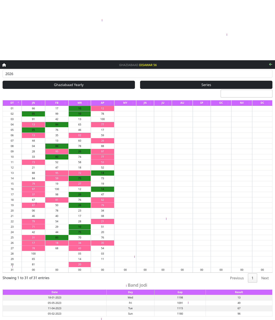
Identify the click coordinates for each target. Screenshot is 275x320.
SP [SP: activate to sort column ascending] (201, 103)
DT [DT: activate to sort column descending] (12, 103)
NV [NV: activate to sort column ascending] (242, 103)
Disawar (146, 65)
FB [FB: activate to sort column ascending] (56, 103)
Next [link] (265, 278)
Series (206, 84)
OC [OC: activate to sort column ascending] (221, 103)
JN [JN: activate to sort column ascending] (33, 103)
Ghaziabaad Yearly (69, 84)
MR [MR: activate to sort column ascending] (80, 103)
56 (155, 65)
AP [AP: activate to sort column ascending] (102, 103)
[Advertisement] (137, 30)
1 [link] (253, 278)
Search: (240, 93)
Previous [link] (237, 278)
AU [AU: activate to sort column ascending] (182, 103)
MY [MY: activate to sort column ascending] (125, 103)
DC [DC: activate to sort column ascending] (262, 103)
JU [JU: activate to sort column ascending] (163, 103)
